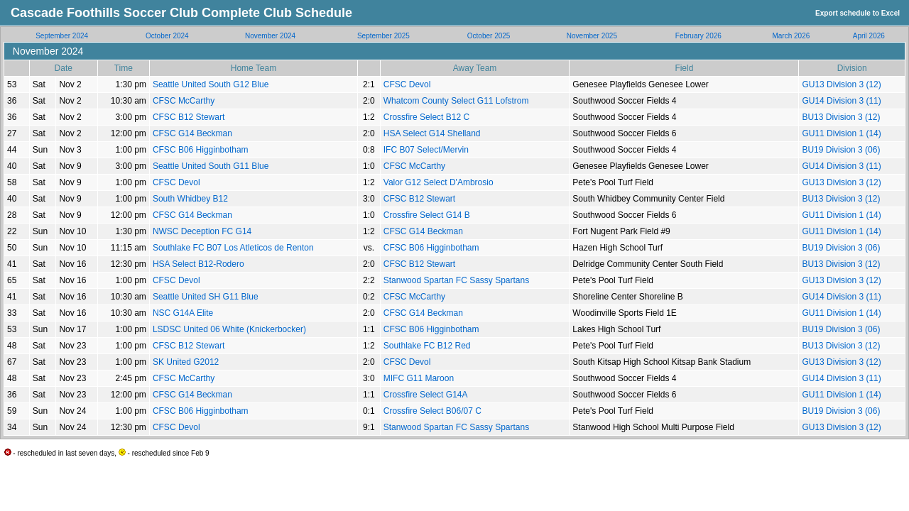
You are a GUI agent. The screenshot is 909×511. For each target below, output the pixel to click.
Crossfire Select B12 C (426, 117)
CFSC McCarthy (183, 101)
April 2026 (869, 36)
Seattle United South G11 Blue (210, 166)
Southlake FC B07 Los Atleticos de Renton (233, 248)
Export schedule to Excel (857, 13)
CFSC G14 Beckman (192, 133)
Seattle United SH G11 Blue (205, 297)
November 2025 (592, 36)
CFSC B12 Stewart (188, 117)
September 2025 (383, 36)
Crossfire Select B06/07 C (432, 411)
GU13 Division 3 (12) (841, 84)
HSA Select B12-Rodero (198, 264)
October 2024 (167, 36)
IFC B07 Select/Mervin (426, 150)
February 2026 (698, 36)
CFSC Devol (407, 84)
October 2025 (489, 36)
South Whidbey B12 (190, 199)
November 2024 (270, 36)
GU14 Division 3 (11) (841, 101)
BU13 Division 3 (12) (841, 117)
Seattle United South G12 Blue (210, 84)
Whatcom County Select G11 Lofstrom (456, 101)
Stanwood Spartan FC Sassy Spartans (456, 280)
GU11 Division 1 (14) (841, 133)
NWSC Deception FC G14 (202, 231)
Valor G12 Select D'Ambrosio (438, 182)
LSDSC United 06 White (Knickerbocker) (229, 329)
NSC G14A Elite (183, 313)
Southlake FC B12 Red (427, 346)
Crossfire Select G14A (425, 395)
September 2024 (62, 36)
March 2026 (791, 36)
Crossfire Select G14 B (426, 215)
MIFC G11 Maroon (418, 378)
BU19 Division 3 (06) (841, 150)
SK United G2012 (186, 362)
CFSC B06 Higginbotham (201, 150)
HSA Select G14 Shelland (432, 133)
